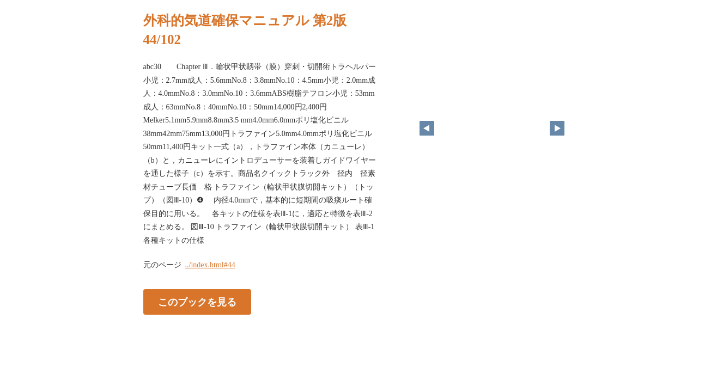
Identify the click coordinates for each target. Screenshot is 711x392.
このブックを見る (197, 302)
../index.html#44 (210, 265)
